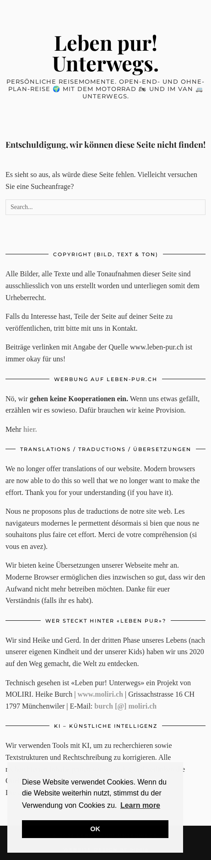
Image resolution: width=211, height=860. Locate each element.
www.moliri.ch (100, 694)
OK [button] (95, 829)
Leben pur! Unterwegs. (105, 52)
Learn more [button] (140, 805)
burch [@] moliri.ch (125, 706)
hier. (30, 429)
